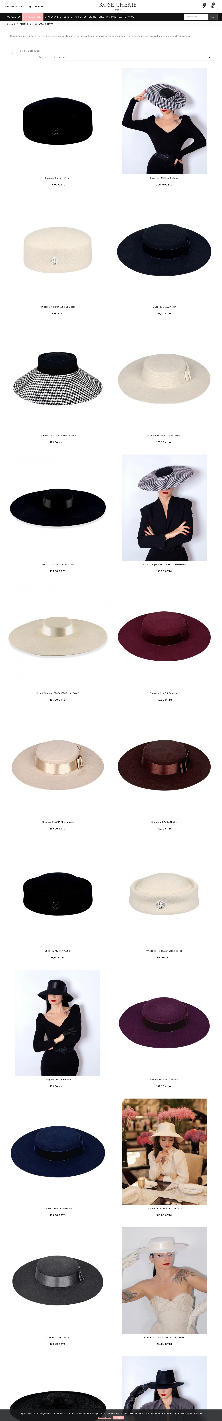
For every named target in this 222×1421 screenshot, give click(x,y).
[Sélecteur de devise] (23, 6)
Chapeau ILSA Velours (111, 1126)
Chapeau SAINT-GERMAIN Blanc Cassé (183, 946)
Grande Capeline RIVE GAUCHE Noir (183, 675)
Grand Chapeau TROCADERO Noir (38, 313)
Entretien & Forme (123, 1376)
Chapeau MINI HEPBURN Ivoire (183, 855)
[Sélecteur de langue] (11, 6)
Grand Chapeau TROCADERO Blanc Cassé (183, 313)
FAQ (7, 1380)
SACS (131, 17)
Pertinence (177, 51)
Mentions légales (68, 1376)
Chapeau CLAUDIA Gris (38, 675)
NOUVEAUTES (13, 17)
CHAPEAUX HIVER (32, 17)
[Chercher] (196, 17)
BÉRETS (68, 17)
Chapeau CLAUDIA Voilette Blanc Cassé (111, 675)
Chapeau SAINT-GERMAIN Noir (38, 946)
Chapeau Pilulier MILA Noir (38, 133)
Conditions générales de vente (77, 1384)
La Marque (65, 1388)
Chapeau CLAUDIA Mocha (183, 404)
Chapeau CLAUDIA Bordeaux (39, 404)
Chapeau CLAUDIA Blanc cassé (183, 223)
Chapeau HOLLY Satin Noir (183, 494)
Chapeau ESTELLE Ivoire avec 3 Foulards (183, 1036)
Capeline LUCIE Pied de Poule (111, 133)
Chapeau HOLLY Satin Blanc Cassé (183, 584)
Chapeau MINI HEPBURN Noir (111, 855)
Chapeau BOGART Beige (111, 1307)
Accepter (118, 1418)
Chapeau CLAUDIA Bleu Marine (111, 584)
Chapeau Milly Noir (38, 855)
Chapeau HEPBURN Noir (38, 1036)
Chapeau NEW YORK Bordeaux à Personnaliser (183, 765)
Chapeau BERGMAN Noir (183, 1307)
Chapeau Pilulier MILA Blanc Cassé (183, 133)
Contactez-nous (14, 1384)
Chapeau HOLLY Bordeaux (111, 1217)
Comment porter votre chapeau (132, 1380)
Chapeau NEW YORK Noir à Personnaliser (38, 765)
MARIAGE (111, 17)
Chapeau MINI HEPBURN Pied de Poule (111, 223)
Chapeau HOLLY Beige (38, 1217)
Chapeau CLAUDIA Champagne (111, 404)
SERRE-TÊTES (96, 17)
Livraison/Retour (14, 1376)
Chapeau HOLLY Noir (183, 1126)
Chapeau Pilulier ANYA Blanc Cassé (111, 494)
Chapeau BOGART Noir (183, 1217)
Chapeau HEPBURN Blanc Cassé (111, 1036)
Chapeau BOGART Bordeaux (39, 1307)
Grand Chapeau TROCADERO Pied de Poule (111, 313)
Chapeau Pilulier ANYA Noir (39, 494)
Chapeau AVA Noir (38, 1126)
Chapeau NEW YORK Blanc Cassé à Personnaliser (111, 765)
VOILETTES (80, 17)
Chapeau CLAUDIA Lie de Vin (38, 584)
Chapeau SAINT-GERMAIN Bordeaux (111, 946)
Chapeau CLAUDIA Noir (38, 223)
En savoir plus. (104, 1418)
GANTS (122, 17)
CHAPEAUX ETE (53, 17)
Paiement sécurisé (69, 1380)
